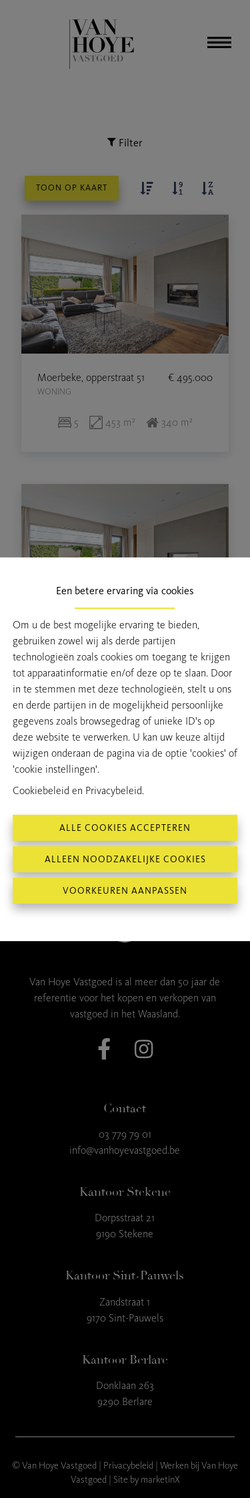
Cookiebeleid (41, 790)
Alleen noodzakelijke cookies (125, 859)
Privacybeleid (113, 790)
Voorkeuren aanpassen (125, 890)
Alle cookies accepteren (125, 828)
